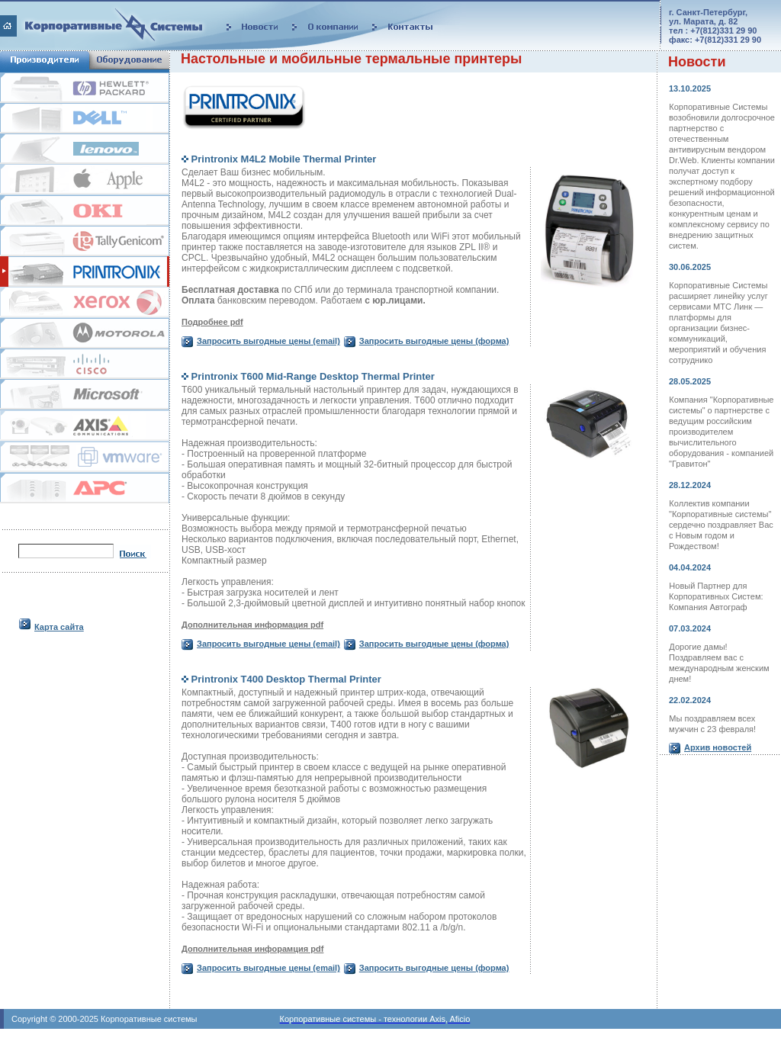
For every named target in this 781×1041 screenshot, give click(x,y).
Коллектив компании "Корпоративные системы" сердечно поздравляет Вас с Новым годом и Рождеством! (721, 525)
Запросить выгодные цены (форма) (434, 340)
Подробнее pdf (212, 321)
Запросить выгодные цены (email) (268, 340)
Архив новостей (717, 747)
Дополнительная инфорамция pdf (252, 948)
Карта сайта (59, 626)
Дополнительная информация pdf (252, 624)
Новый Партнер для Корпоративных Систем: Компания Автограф (716, 596)
